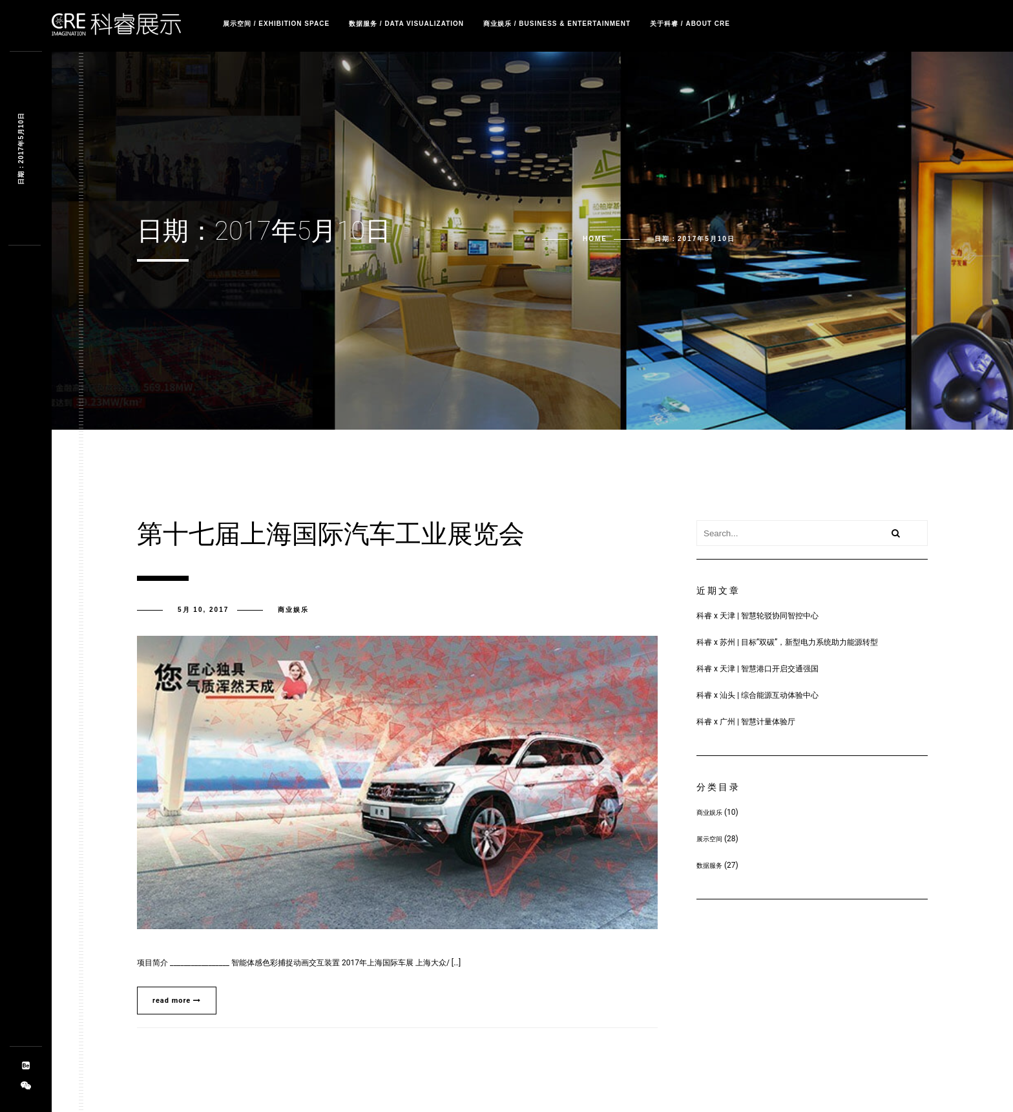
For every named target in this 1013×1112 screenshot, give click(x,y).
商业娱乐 (293, 609)
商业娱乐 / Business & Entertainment (557, 23)
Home (595, 238)
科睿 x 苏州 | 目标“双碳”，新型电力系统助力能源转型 (787, 642)
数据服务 (709, 865)
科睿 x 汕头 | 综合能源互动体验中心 (757, 695)
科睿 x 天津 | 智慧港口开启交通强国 (757, 668)
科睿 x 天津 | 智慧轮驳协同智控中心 (757, 615)
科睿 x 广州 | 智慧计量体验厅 (745, 721)
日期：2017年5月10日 (21, 148)
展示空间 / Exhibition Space (276, 23)
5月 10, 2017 (203, 609)
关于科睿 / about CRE (690, 23)
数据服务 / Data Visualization (406, 23)
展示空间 (709, 839)
